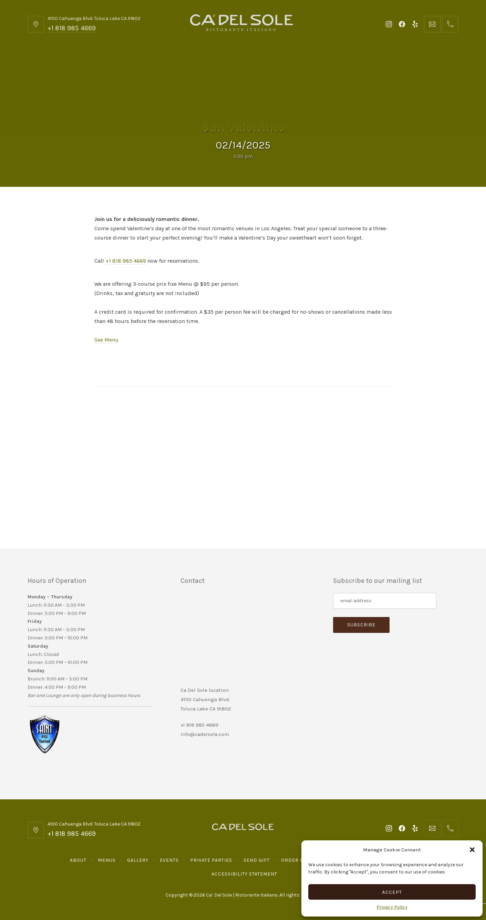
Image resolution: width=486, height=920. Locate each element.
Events (182, 62)
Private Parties (233, 62)
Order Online (339, 62)
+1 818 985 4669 (125, 260)
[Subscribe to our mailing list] (384, 601)
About (66, 62)
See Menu (106, 339)
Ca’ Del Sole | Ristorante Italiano (242, 895)
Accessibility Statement (244, 874)
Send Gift (287, 62)
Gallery (142, 62)
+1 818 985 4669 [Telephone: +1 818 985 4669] (72, 28)
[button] (472, 849)
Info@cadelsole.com (204, 734)
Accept (392, 892)
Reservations (403, 62)
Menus (103, 62)
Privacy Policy (391, 907)
